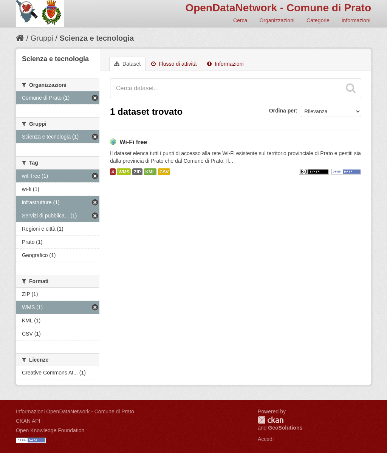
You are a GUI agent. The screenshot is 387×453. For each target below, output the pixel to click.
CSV (164, 171)
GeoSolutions (285, 428)
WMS (123, 171)
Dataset (127, 64)
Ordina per (282, 111)
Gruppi (42, 38)
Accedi (266, 439)
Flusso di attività (174, 64)
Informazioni (356, 20)
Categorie (318, 20)
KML (150, 171)
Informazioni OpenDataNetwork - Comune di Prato (75, 411)
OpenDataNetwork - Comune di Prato (278, 8)
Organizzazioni (276, 20)
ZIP (137, 171)
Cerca (240, 20)
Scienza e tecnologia (96, 38)
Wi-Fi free (133, 142)
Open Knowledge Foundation (50, 430)
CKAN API (28, 421)
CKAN (270, 420)
